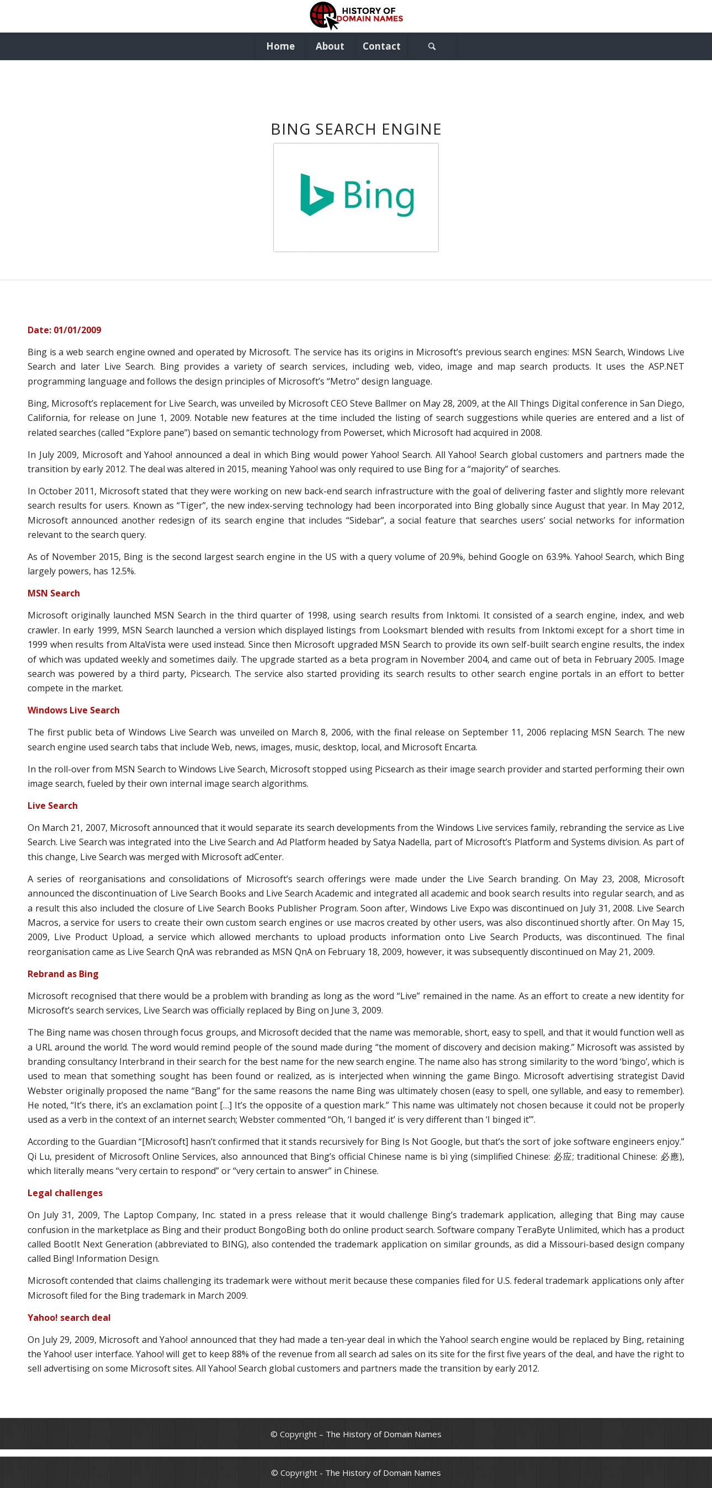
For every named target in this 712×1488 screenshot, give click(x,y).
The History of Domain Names (384, 1433)
